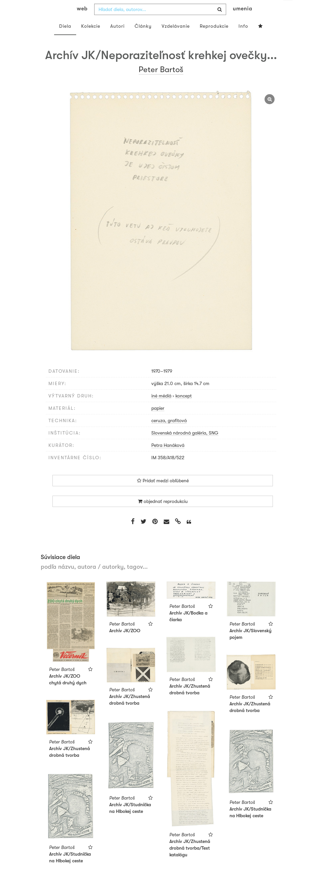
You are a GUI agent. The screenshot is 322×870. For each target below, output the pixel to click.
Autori (117, 39)
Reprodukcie (214, 39)
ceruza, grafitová (169, 434)
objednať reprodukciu (163, 514)
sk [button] (288, 10)
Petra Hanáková (167, 458)
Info (243, 39)
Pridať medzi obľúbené (163, 494)
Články (143, 39)
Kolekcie (90, 39)
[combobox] (160, 22)
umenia (242, 22)
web (82, 22)
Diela (65, 39)
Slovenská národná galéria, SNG (184, 446)
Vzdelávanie (176, 39)
